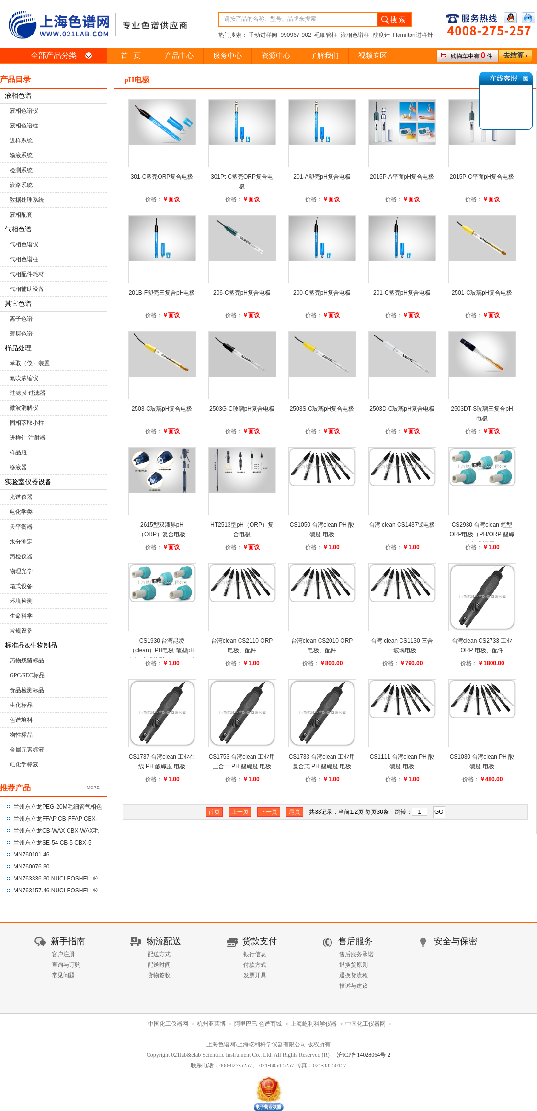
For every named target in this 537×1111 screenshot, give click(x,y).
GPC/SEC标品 (27, 675)
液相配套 (21, 214)
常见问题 (63, 975)
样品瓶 (18, 452)
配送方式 (159, 954)
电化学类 (21, 512)
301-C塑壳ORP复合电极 (162, 177)
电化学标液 (24, 764)
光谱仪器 (21, 497)
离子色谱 (21, 318)
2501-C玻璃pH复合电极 (482, 292)
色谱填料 (21, 720)
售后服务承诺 (356, 954)
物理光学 (21, 571)
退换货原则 (353, 964)
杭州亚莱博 (211, 1023)
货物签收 (159, 975)
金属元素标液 (27, 749)
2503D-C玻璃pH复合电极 (401, 408)
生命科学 (21, 616)
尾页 (294, 812)
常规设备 (21, 630)
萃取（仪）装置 (30, 363)
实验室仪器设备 (28, 482)
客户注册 (63, 954)
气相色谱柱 (24, 259)
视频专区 (372, 55)
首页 (214, 812)
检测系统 (21, 170)
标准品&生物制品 (31, 645)
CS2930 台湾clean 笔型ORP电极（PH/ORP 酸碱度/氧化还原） (481, 534)
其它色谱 (18, 303)
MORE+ (94, 787)
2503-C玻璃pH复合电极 (162, 408)
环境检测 (21, 601)
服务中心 (227, 55)
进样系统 (21, 140)
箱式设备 (21, 586)
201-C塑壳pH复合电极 (402, 292)
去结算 (513, 55)
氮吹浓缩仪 (24, 378)
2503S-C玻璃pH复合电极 (322, 408)
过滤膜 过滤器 (28, 393)
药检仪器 (21, 556)
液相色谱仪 (24, 110)
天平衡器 (21, 526)
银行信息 (254, 954)
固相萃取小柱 (27, 422)
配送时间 (159, 964)
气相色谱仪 (24, 244)
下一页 (268, 812)
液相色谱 (18, 95)
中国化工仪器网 (168, 1023)
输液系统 (21, 155)
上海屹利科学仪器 (314, 1023)
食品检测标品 (27, 690)
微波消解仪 (24, 408)
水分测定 (21, 541)
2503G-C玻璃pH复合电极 (241, 408)
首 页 (130, 55)
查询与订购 (66, 964)
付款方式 (254, 964)
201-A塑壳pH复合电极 (321, 177)
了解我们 (324, 55)
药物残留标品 (27, 660)
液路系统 (21, 185)
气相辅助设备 (27, 289)
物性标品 (21, 734)
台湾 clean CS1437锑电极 (402, 524)
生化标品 (21, 705)
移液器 (18, 467)
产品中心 (179, 55)
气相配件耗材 (27, 274)
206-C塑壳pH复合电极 (242, 292)
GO (439, 812)
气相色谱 (18, 229)
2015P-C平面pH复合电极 (482, 177)
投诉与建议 (353, 986)
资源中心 (276, 55)
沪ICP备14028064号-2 (364, 1055)
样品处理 (18, 348)
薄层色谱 (21, 333)
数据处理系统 (27, 200)
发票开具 (254, 975)
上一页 (240, 812)
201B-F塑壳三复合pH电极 (162, 292)
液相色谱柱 (24, 125)
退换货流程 (353, 975)
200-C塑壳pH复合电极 (322, 292)
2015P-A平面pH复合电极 (402, 177)
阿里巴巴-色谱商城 (258, 1023)
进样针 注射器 (28, 437)
